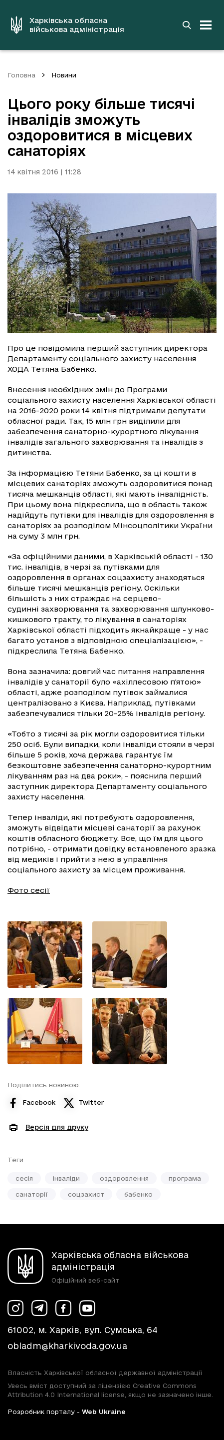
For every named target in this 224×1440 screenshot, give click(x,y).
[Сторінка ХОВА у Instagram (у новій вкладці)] (15, 1308)
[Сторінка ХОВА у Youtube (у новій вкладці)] (87, 1308)
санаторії (31, 1194)
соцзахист (86, 1194)
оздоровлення (124, 1178)
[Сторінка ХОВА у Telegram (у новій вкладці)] (39, 1308)
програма (185, 1178)
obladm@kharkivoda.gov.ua (67, 1346)
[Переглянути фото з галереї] (44, 954)
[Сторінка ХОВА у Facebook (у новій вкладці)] (63, 1308)
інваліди (66, 1178)
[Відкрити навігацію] (206, 25)
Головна (21, 74)
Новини (63, 74)
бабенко (138, 1194)
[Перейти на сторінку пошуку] (187, 25)
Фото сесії (28, 890)
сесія (24, 1178)
